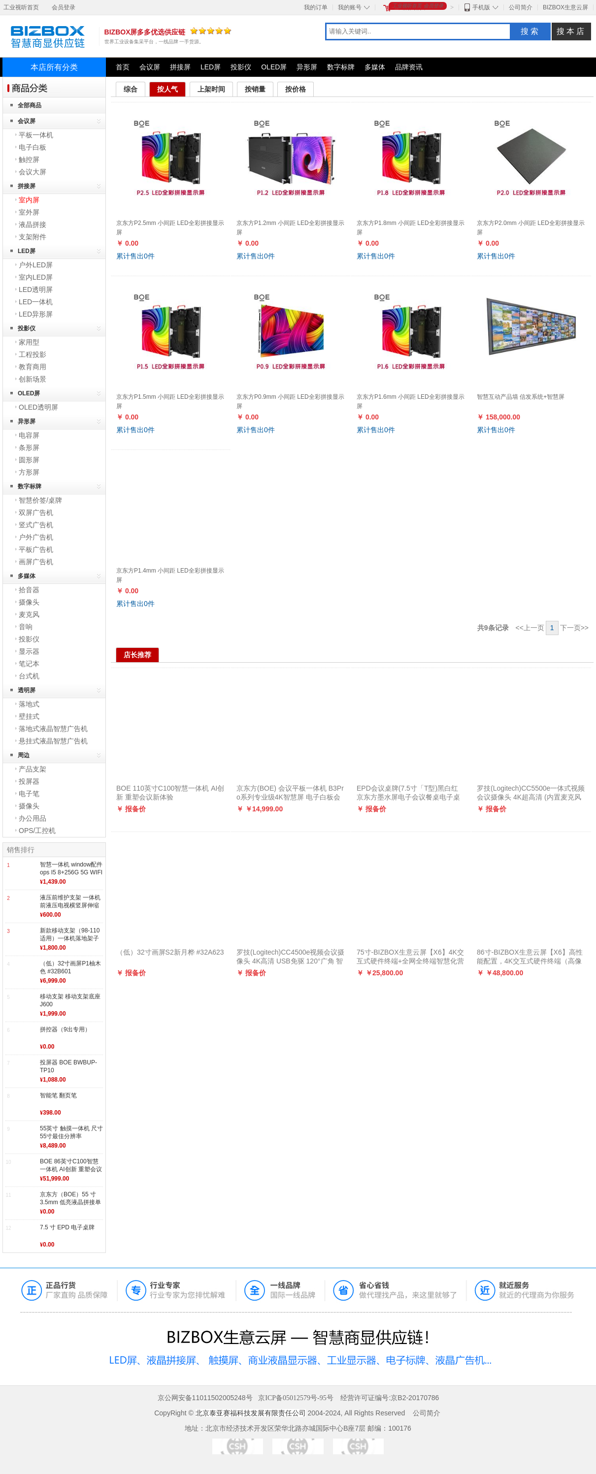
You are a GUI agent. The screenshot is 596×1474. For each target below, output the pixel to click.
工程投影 (32, 354)
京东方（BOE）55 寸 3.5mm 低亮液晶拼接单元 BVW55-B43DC (70, 1202)
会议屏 (149, 67)
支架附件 (32, 237)
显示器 (29, 651)
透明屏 (26, 690)
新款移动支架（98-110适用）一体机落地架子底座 (69, 938)
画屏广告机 (36, 562)
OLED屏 (274, 67)
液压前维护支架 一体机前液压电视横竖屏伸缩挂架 (70, 905)
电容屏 (29, 435)
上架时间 (211, 89)
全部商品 (29, 105)
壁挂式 (29, 716)
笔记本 (29, 664)
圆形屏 (29, 460)
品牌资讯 (409, 67)
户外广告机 (36, 537)
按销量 (255, 89)
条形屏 (29, 447)
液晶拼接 (32, 224)
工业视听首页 (21, 7)
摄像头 (29, 602)
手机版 (481, 7)
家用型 (29, 342)
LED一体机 (36, 302)
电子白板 (32, 147)
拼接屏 (180, 67)
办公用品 (32, 818)
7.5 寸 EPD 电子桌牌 (67, 1227)
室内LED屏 (36, 277)
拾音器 (29, 590)
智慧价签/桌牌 (40, 500)
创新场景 (32, 379)
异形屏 (307, 67)
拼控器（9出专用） (65, 1029)
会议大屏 (32, 172)
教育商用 (32, 367)
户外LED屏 (36, 265)
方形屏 (29, 472)
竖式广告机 (36, 525)
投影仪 (241, 67)
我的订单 (316, 7)
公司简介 (520, 7)
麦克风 (29, 614)
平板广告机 (36, 549)
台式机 (29, 676)
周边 (24, 755)
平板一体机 (36, 135)
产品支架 (32, 769)
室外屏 (29, 212)
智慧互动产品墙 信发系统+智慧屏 (520, 396)
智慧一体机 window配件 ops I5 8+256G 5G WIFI (71, 868)
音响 (26, 627)
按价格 (295, 89)
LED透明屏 (36, 289)
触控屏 (29, 159)
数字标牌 (341, 67)
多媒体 (374, 67)
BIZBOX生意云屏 (565, 7)
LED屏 (210, 67)
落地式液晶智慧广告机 (53, 729)
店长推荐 (137, 655)
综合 (130, 89)
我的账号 (350, 7)
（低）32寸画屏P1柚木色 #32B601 (70, 967)
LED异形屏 (36, 314)
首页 (123, 67)
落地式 (29, 704)
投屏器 (29, 781)
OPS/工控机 (37, 830)
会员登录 (63, 7)
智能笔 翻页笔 (58, 1095)
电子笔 (29, 794)
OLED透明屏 (38, 407)
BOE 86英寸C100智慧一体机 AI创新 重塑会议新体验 (71, 1169)
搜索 (530, 31)
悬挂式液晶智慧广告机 (53, 741)
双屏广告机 (36, 512)
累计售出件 (135, 256)
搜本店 (571, 31)
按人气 (167, 89)
